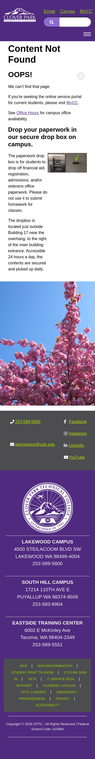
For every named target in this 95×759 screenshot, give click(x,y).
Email (49, 11)
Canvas (67, 11)
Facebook (78, 422)
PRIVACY (63, 699)
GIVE (23, 666)
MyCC (86, 11)
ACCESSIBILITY (47, 705)
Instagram (78, 433)
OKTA (32, 679)
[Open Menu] (87, 34)
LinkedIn (76, 445)
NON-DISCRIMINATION (55, 666)
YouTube (77, 457)
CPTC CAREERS (33, 692)
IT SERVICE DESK (60, 679)
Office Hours (27, 113)
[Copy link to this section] (81, 76)
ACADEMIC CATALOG (59, 685)
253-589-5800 (28, 422)
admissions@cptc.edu (35, 444)
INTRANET (24, 685)
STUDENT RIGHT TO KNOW (33, 672)
